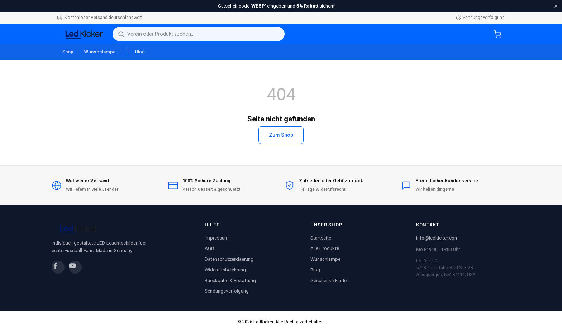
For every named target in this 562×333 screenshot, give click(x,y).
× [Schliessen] (556, 6)
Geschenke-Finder (329, 280)
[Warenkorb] (497, 34)
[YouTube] (75, 267)
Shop (67, 52)
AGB (209, 248)
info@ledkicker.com (437, 238)
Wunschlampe (100, 52)
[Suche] (203, 34)
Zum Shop (281, 135)
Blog (140, 52)
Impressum (217, 238)
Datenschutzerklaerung (229, 259)
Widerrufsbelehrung (225, 270)
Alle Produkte (324, 248)
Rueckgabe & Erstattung (230, 280)
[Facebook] (58, 267)
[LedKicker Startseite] (82, 34)
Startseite (320, 238)
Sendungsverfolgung (480, 17)
